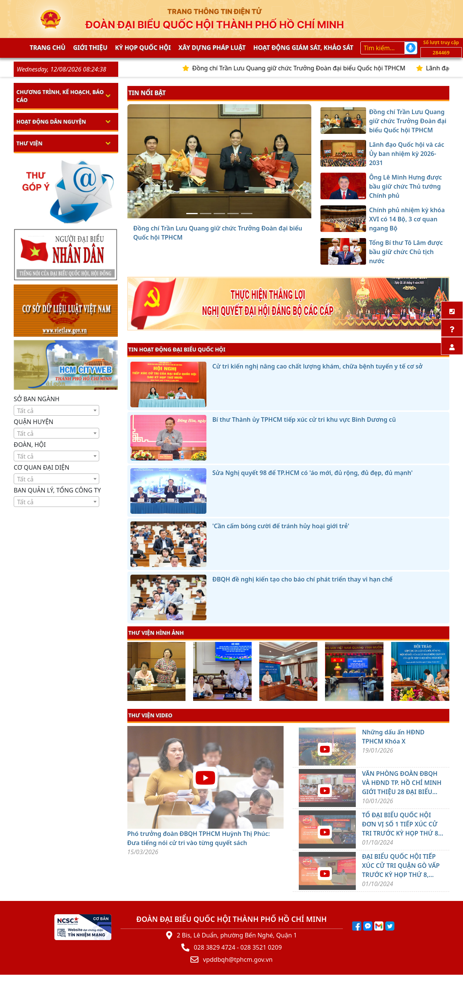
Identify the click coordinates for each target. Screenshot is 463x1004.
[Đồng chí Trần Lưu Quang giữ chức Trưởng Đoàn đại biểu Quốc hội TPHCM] (192, 213)
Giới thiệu (90, 47)
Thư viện (29, 143)
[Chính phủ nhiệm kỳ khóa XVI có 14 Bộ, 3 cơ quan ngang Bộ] (233, 213)
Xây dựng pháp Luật (212, 47)
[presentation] (132, 672)
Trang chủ (47, 47)
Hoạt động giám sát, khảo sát (303, 47)
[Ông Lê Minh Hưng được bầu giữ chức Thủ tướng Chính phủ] (219, 213)
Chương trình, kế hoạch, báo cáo (60, 95)
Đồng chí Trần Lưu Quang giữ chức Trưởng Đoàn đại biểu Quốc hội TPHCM (311, 68)
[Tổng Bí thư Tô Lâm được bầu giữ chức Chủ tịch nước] (246, 213)
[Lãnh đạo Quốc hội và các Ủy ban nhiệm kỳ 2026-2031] (205, 213)
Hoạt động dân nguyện (51, 121)
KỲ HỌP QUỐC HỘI (143, 47)
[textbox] (56, 410)
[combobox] (56, 410)
